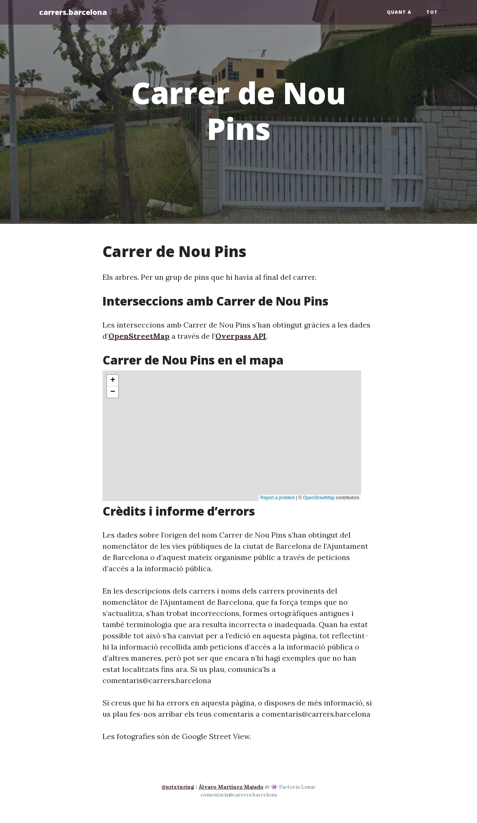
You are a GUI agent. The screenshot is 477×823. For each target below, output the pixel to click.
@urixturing (177, 786)
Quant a (399, 12)
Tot (432, 12)
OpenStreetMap (139, 336)
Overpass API (240, 336)
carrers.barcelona (73, 12)
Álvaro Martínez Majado (231, 786)
